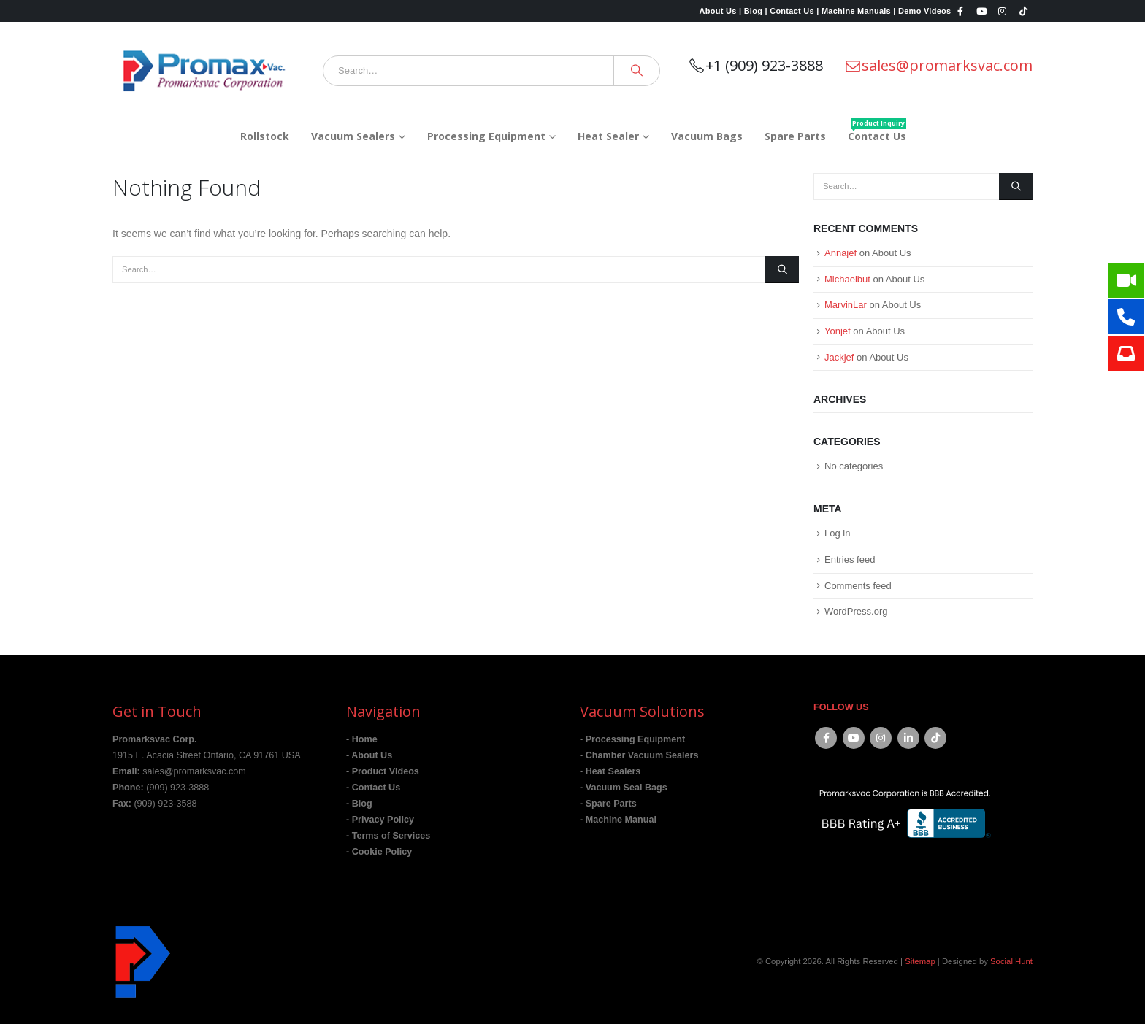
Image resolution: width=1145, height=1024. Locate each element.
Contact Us (877, 131)
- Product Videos (382, 771)
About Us (891, 252)
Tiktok (935, 738)
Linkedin (908, 738)
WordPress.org (855, 611)
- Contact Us (373, 787)
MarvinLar (845, 304)
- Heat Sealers (610, 771)
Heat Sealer (608, 136)
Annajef (840, 252)
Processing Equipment (486, 136)
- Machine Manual (618, 820)
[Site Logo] (203, 70)
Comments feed (858, 585)
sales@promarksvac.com (938, 65)
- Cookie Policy (379, 852)
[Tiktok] (1023, 10)
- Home (362, 739)
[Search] (636, 70)
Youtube (854, 738)
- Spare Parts (608, 803)
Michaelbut (847, 279)
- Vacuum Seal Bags (623, 787)
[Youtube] (981, 10)
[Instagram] (1002, 10)
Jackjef (839, 357)
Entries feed (849, 559)
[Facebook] (960, 10)
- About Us (369, 755)
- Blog (359, 803)
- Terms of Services (388, 836)
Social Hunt (1011, 961)
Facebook (826, 738)
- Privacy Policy (380, 820)
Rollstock (264, 136)
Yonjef (837, 331)
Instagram (881, 738)
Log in (837, 533)
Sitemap (920, 961)
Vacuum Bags (707, 136)
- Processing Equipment (632, 739)
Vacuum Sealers (353, 136)
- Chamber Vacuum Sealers (639, 755)
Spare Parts (795, 136)
